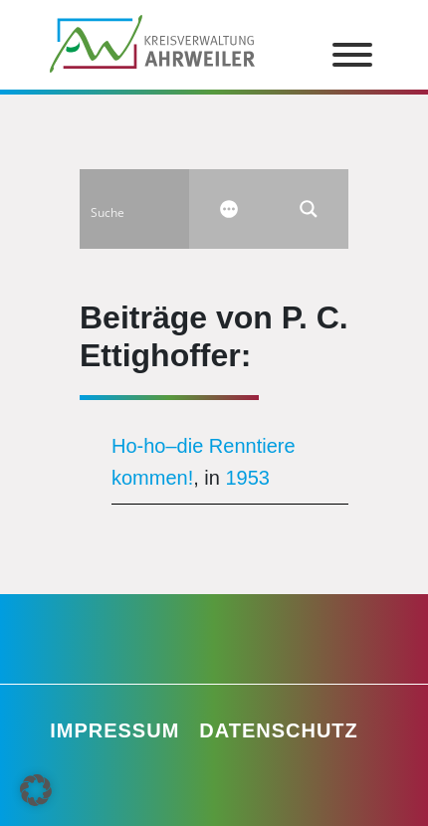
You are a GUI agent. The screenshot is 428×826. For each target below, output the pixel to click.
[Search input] (150, 209)
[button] (36, 790)
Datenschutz (278, 730)
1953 (248, 478)
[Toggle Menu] (352, 55)
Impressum (114, 730)
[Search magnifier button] (308, 209)
